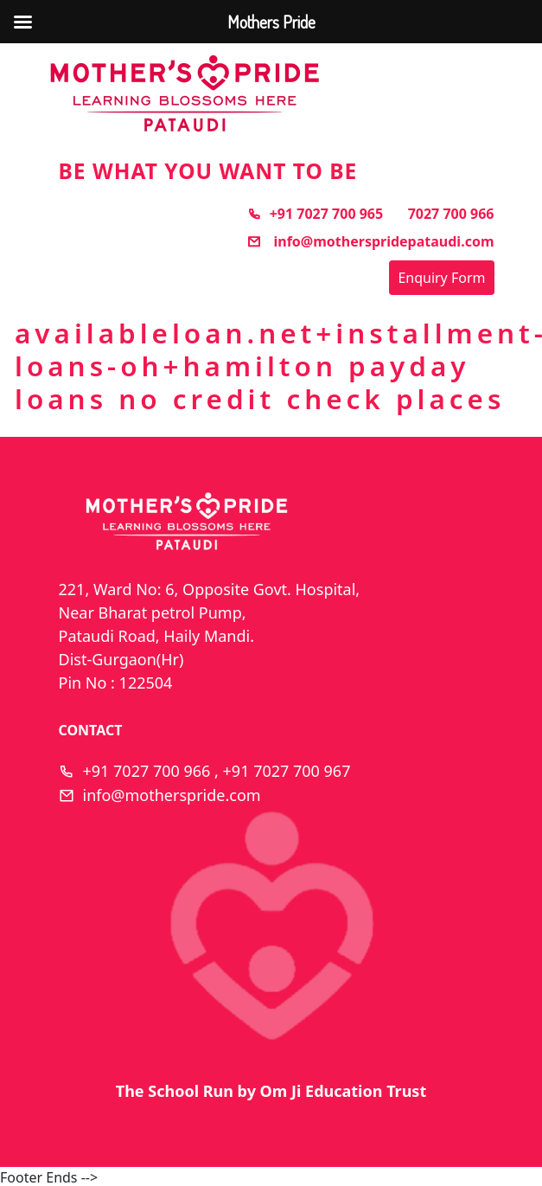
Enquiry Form (441, 277)
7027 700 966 (451, 213)
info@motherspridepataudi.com (370, 241)
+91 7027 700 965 (315, 213)
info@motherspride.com (172, 795)
